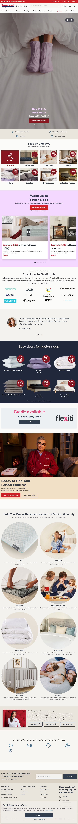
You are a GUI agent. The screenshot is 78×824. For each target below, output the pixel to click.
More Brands (68, 300)
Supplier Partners (25, 792)
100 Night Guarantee (7, 789)
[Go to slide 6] (43, 262)
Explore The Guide (30, 495)
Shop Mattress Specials (39, 207)
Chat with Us (51, 724)
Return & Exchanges (6, 792)
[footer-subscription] (70, 776)
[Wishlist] (70, 6)
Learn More (29, 422)
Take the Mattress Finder (11, 495)
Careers (23, 794)
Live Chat (65, 796)
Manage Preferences (39, 819)
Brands (50, 11)
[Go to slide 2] (37, 262)
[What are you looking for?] (59, 6)
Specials (59, 11)
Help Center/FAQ (44, 789)
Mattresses (9, 11)
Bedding (26, 11)
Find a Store (43, 797)
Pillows (18, 11)
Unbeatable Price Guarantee (9, 797)
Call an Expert (35, 724)
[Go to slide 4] (40, 262)
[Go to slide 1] (35, 262)
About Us (23, 789)
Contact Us (43, 792)
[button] (67, 20)
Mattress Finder (70, 11)
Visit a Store (68, 724)
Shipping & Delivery (6, 794)
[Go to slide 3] (38, 262)
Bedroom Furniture (38, 11)
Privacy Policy (49, 810)
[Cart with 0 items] (75, 6)
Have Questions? (56, 1)
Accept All (39, 815)
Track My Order (44, 794)
